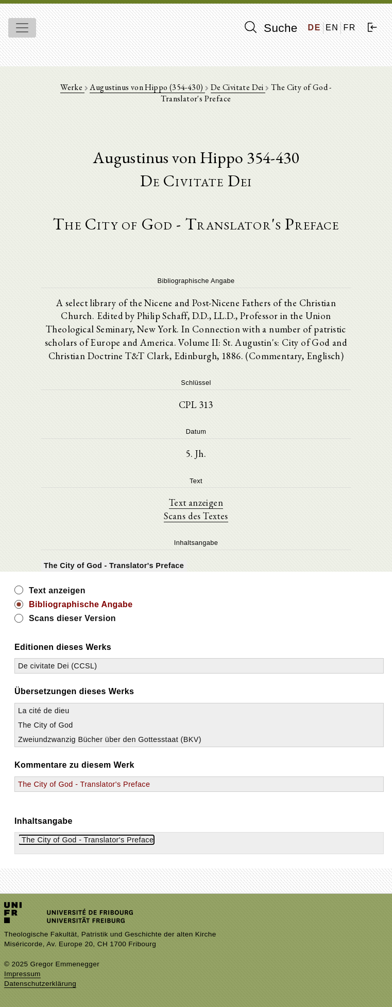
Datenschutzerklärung (40, 983)
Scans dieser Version (72, 618)
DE (314, 27)
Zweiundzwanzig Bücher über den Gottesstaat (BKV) (109, 739)
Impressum (22, 974)
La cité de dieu (44, 710)
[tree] (196, 565)
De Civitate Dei (238, 87)
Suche (271, 27)
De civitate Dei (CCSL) (57, 666)
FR (349, 27)
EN (332, 27)
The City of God (45, 725)
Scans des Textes (196, 515)
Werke (72, 87)
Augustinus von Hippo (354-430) (147, 87)
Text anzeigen (196, 502)
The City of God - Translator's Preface (84, 784)
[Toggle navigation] (22, 28)
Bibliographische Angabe (81, 604)
